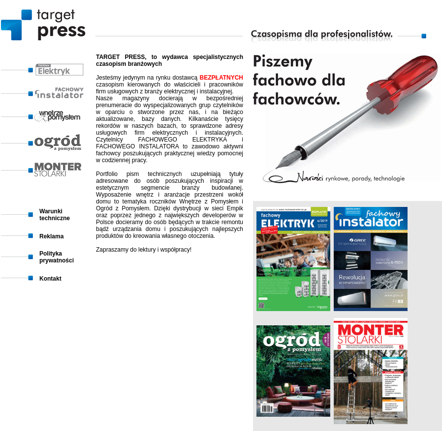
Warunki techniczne (54, 215)
